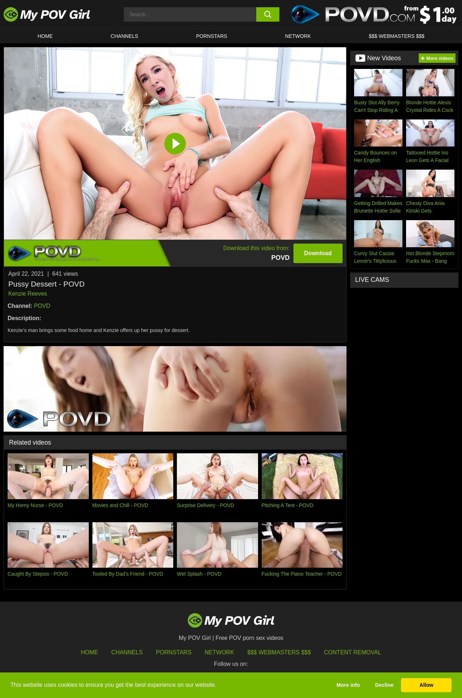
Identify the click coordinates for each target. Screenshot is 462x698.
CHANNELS (124, 36)
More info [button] (348, 685)
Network (298, 36)
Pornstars (211, 36)
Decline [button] (384, 685)
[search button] (268, 14)
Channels (127, 652)
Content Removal (353, 652)
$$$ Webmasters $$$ (279, 652)
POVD (42, 306)
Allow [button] (426, 685)
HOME (45, 36)
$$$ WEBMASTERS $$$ (396, 36)
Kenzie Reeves (27, 294)
